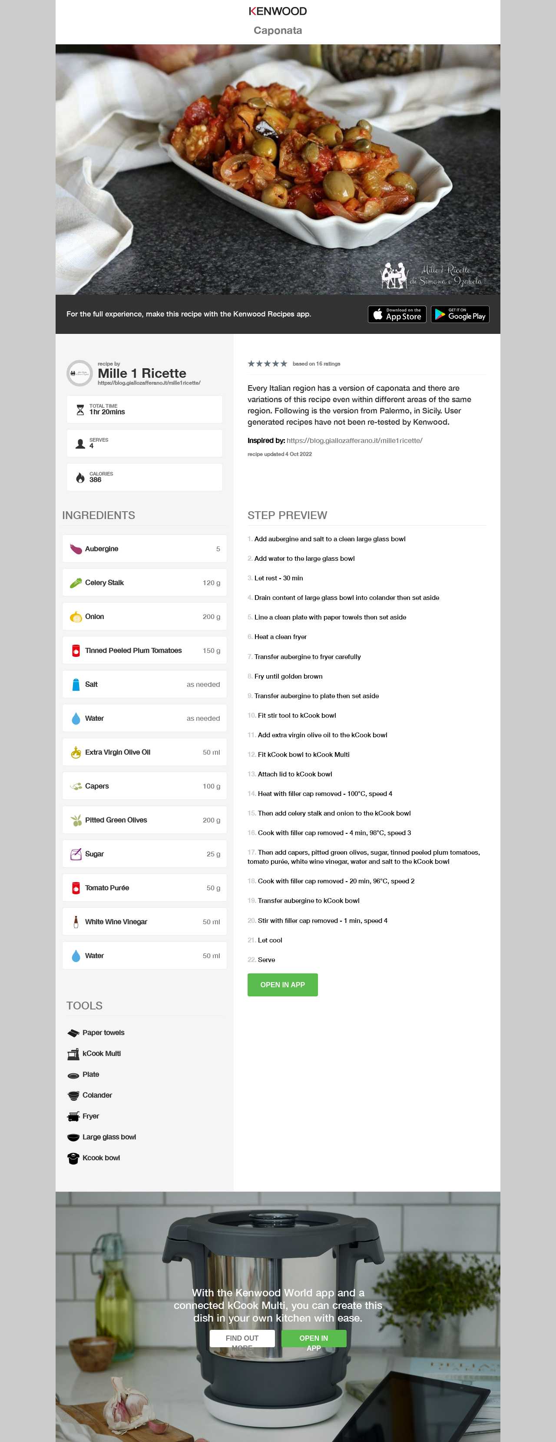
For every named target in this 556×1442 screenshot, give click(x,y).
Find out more (242, 1341)
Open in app (283, 985)
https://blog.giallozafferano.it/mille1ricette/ (149, 383)
